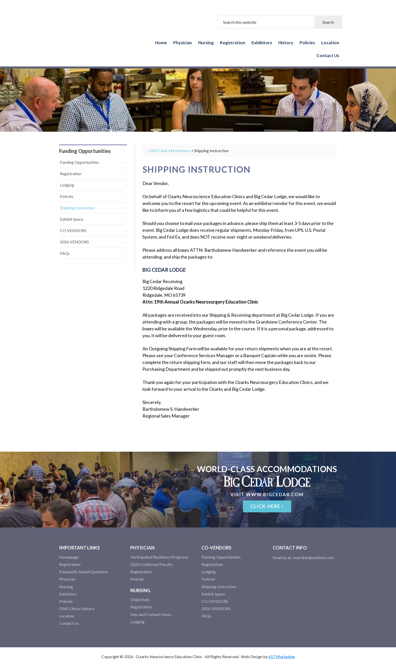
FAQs (65, 253)
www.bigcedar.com (275, 494)
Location (66, 615)
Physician (67, 579)
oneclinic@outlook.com (313, 557)
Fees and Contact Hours (151, 614)
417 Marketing (281, 656)
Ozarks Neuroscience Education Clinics (84, 32)
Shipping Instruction (77, 207)
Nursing (66, 586)
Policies (66, 196)
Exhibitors (68, 593)
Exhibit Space (71, 219)
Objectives (140, 599)
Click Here (267, 506)
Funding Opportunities (79, 162)
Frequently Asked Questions (83, 571)
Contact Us (69, 623)
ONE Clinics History (76, 608)
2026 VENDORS (74, 241)
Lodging (67, 184)
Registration (70, 173)
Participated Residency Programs (159, 557)
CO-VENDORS (73, 230)
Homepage (69, 557)
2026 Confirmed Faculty (151, 564)
